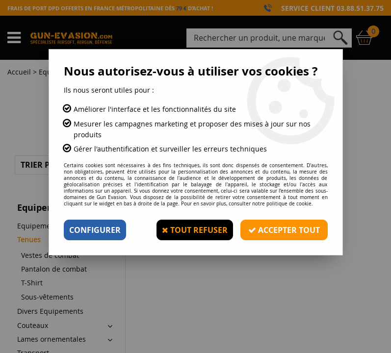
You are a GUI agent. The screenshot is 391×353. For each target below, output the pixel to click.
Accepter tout (284, 230)
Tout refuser (195, 230)
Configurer (95, 230)
